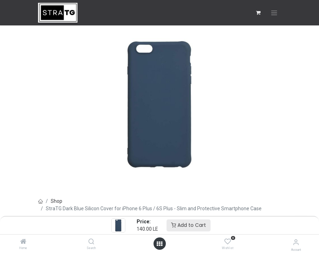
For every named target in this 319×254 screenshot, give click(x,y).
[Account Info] (296, 242)
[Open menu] (159, 244)
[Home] (23, 242)
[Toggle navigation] (274, 13)
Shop (56, 201)
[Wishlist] (227, 241)
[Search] (91, 242)
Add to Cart (188, 225)
